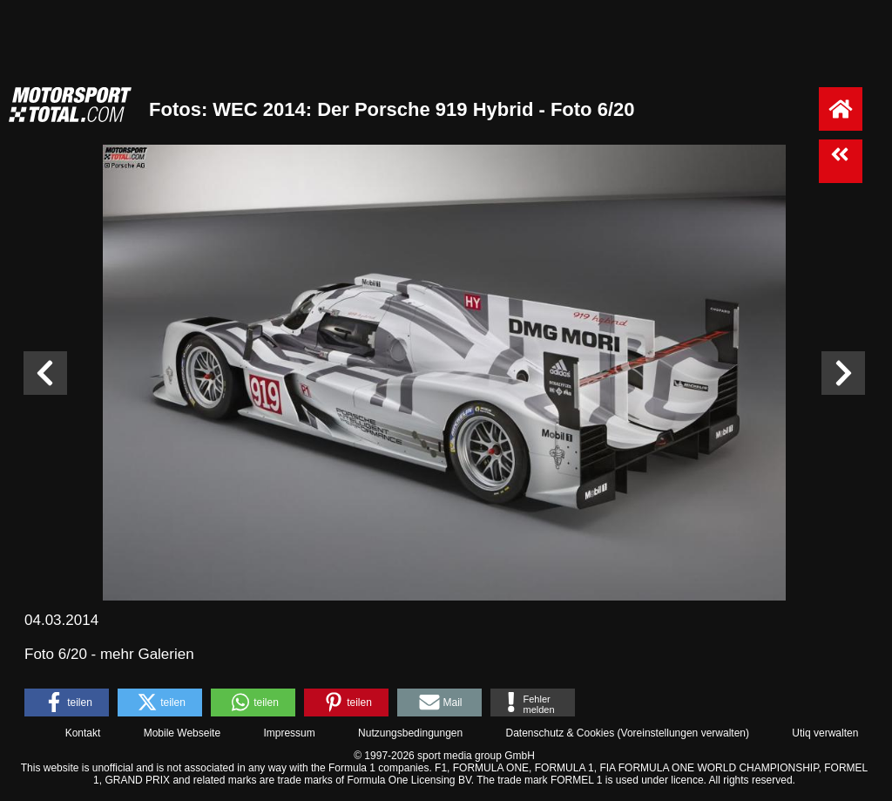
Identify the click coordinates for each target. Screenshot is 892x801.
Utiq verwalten (825, 733)
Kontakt (83, 733)
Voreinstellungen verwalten (683, 733)
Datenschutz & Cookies (559, 733)
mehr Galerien (147, 654)
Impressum (288, 733)
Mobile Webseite (182, 733)
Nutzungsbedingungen (410, 733)
